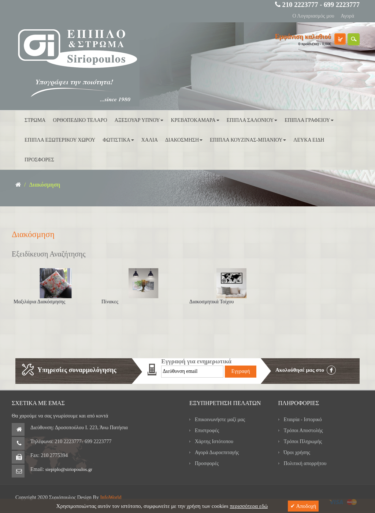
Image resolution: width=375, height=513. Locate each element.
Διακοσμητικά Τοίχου (211, 301)
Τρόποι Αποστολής (303, 430)
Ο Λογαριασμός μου (313, 16)
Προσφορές (207, 463)
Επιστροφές (207, 430)
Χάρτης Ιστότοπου (214, 441)
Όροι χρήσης (297, 452)
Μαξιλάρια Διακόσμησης (39, 301)
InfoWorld (110, 497)
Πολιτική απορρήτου (305, 463)
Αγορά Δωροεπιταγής (217, 452)
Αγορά (347, 16)
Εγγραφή (240, 371)
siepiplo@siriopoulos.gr (68, 469)
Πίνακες (109, 301)
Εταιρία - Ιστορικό (303, 419)
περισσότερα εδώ (249, 506)
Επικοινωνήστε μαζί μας (220, 419)
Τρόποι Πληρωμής (303, 441)
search (353, 39)
